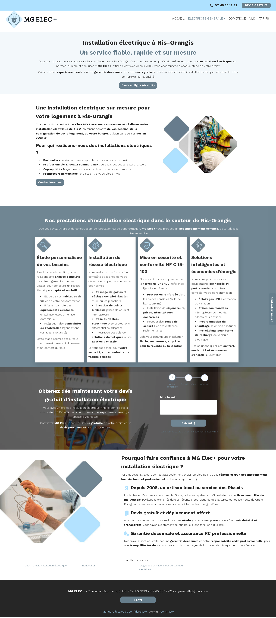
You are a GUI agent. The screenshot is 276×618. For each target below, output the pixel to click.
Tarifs (138, 600)
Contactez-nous (50, 187)
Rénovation (89, 566)
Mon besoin (168, 462)
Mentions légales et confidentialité (124, 612)
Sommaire (167, 612)
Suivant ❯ (188, 488)
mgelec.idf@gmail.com (191, 592)
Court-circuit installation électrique (46, 566)
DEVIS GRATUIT (256, 5)
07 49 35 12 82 (161, 592)
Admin (153, 612)
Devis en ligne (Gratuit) (138, 85)
